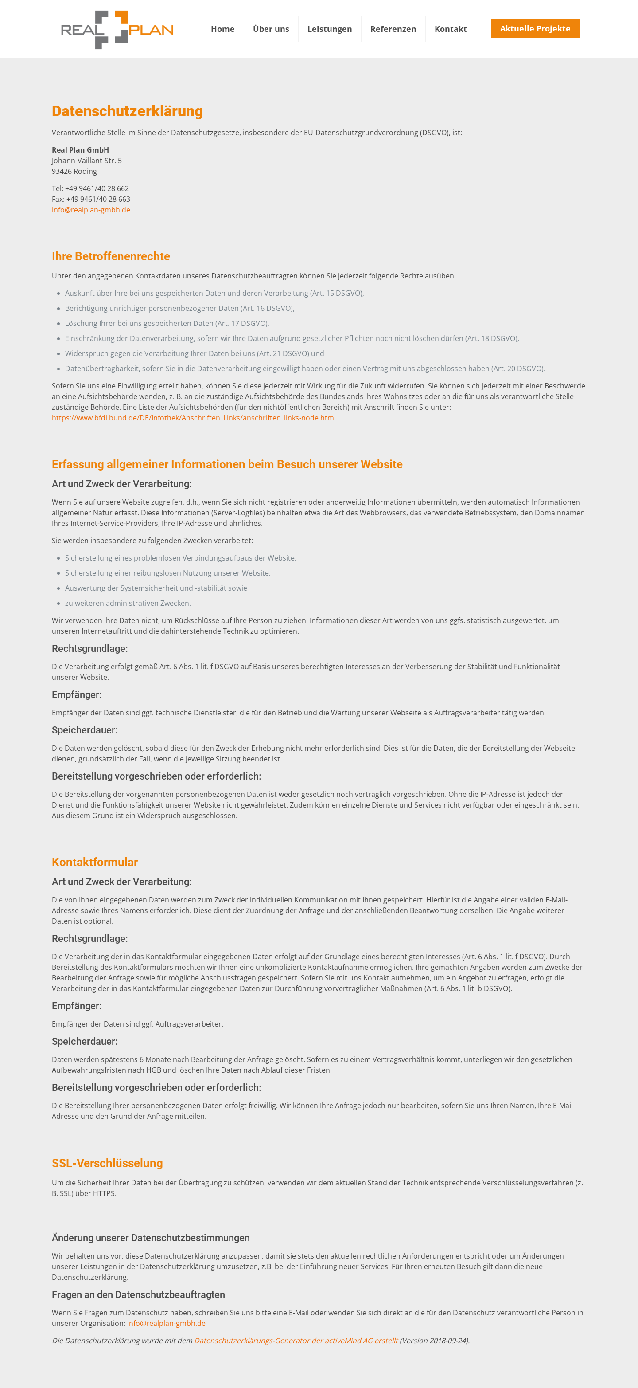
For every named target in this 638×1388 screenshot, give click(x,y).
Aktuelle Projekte (535, 28)
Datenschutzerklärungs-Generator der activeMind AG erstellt (296, 1340)
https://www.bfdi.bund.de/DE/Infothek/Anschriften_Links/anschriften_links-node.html (194, 418)
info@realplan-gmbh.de (91, 210)
